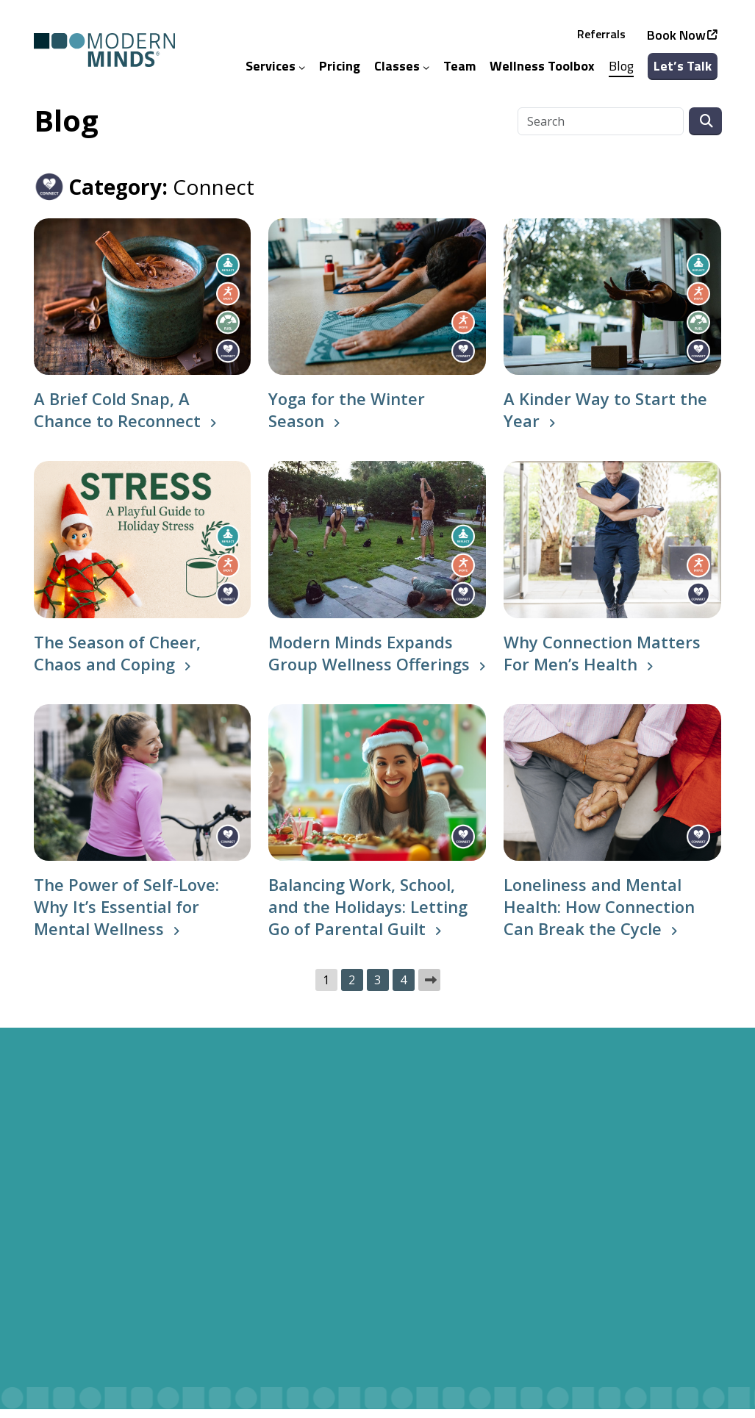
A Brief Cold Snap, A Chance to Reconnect (117, 419)
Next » (429, 989)
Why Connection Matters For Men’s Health (602, 662)
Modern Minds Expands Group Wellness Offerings (369, 662)
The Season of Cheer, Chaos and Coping (117, 662)
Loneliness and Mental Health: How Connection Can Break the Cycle (599, 915)
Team (460, 70)
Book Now (677, 39)
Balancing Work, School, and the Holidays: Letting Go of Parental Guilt (368, 915)
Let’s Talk (683, 70)
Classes (402, 70)
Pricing (340, 70)
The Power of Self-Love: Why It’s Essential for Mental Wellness (126, 915)
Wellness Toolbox (542, 70)
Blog (621, 70)
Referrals (602, 38)
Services (276, 70)
